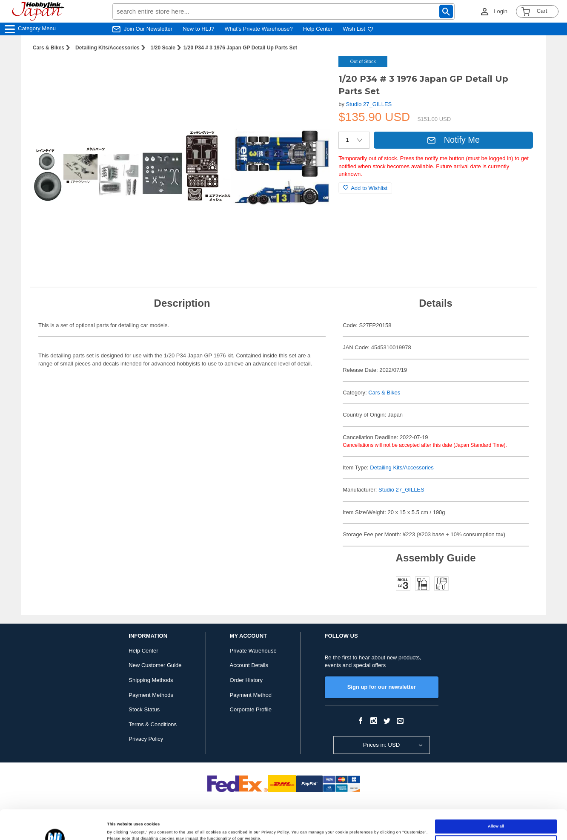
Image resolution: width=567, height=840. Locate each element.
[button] (314, 71)
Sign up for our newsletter (381, 687)
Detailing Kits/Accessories (107, 48)
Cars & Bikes (48, 48)
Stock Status (144, 709)
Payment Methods (151, 695)
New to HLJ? (198, 29)
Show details (119, 826)
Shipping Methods (151, 680)
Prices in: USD (381, 745)
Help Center (317, 29)
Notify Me (453, 139)
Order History (246, 680)
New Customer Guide (155, 665)
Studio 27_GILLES (369, 104)
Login (500, 11)
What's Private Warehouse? (259, 29)
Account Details (249, 665)
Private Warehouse (253, 650)
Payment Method (251, 695)
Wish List (358, 29)
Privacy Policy (146, 739)
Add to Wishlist (365, 188)
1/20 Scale (163, 48)
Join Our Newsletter (148, 29)
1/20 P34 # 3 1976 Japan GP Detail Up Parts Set (240, 48)
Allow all (496, 799)
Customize (496, 814)
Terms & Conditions (153, 724)
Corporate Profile (251, 709)
